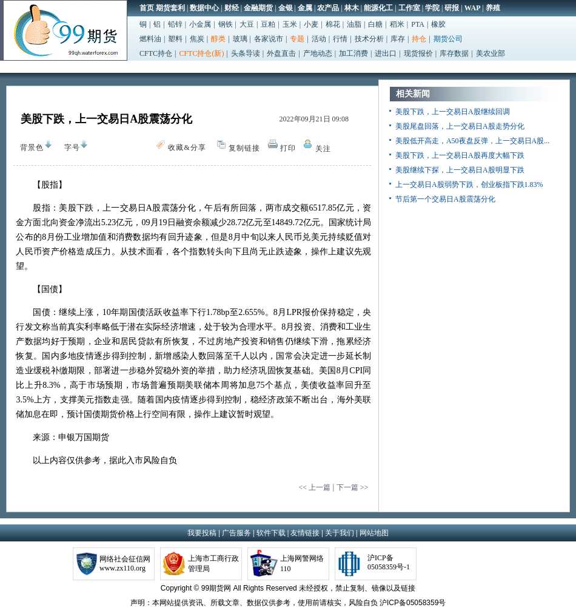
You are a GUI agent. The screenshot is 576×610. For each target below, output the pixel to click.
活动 (319, 39)
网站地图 (374, 533)
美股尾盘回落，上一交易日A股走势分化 (459, 126)
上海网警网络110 (302, 563)
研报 (451, 8)
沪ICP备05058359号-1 (388, 562)
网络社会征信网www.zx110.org (124, 563)
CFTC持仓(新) (201, 53)
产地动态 (317, 53)
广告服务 (236, 533)
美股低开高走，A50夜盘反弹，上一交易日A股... (472, 141)
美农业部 (490, 53)
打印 (288, 148)
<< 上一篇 (314, 487)
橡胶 (438, 24)
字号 (69, 147)
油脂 (354, 24)
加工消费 (353, 53)
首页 (146, 8)
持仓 (419, 39)
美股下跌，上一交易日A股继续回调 (452, 111)
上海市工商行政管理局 (213, 563)
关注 (323, 148)
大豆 (246, 24)
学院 (432, 8)
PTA (417, 24)
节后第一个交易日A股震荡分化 (445, 199)
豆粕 (268, 24)
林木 (351, 8)
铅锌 (175, 24)
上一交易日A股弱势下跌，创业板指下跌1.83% (469, 184)
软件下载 (271, 533)
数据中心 (204, 8)
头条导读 (245, 53)
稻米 (397, 24)
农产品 (328, 8)
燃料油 (150, 39)
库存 (397, 39)
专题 (297, 39)
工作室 (409, 8)
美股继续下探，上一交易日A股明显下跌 (459, 170)
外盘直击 (281, 53)
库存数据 (454, 53)
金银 (285, 8)
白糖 (375, 24)
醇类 (218, 39)
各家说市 (268, 39)
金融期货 (258, 8)
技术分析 (369, 39)
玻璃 (240, 39)
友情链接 (305, 533)
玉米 (290, 24)
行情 (340, 39)
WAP (472, 8)
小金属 (200, 24)
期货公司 (448, 39)
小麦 (311, 24)
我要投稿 (201, 533)
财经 (231, 8)
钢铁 (225, 24)
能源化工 (378, 8)
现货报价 (418, 53)
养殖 (493, 8)
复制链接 (244, 148)
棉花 (333, 24)
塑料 (175, 39)
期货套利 (170, 8)
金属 (305, 8)
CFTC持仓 (155, 53)
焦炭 (197, 39)
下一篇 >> (353, 487)
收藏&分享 (187, 147)
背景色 (29, 145)
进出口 (386, 53)
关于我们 (339, 533)
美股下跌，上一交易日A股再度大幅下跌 (459, 155)
